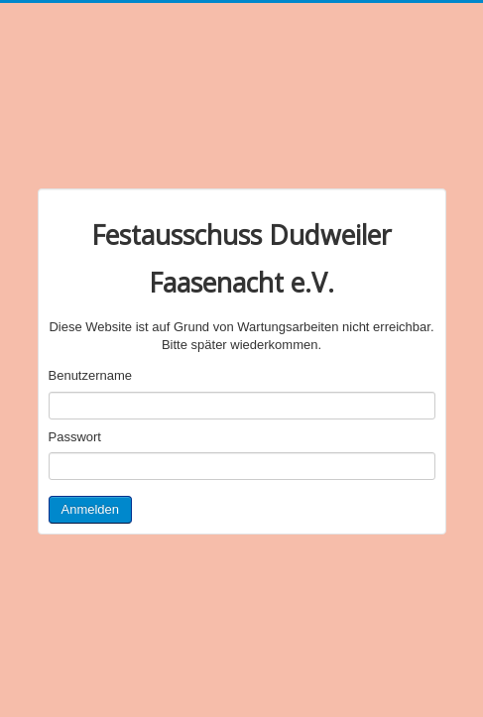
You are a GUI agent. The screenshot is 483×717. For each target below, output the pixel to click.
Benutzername (91, 375)
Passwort (75, 436)
